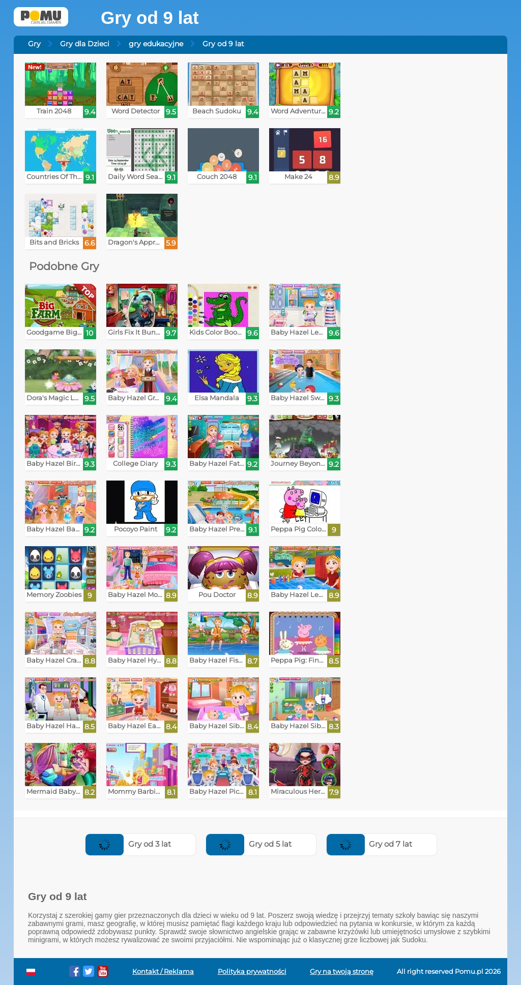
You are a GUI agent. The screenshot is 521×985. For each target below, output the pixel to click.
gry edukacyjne (156, 43)
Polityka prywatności (252, 971)
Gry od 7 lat (370, 844)
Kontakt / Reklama (163, 971)
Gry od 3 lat (128, 844)
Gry (34, 43)
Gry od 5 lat (249, 844)
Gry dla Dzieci (84, 43)
